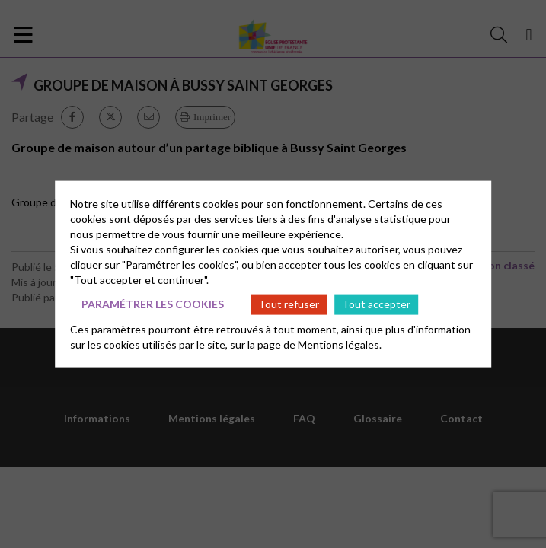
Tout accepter (376, 304)
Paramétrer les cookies (152, 304)
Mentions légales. (340, 343)
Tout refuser (288, 304)
